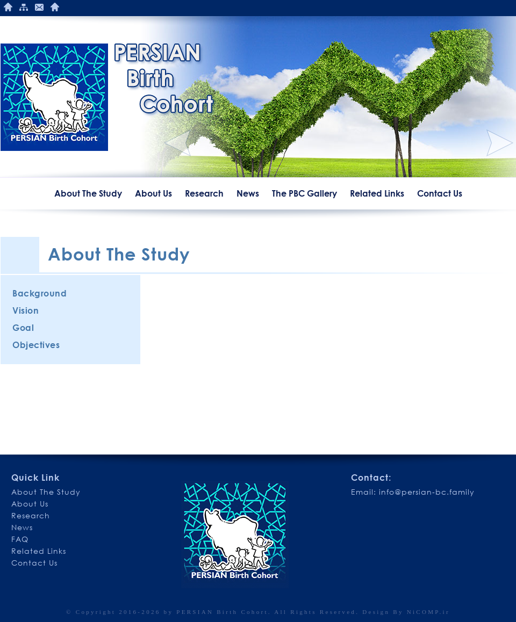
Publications (55, 7)
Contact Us (39, 7)
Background (39, 293)
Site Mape (23, 7)
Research (204, 193)
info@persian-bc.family (427, 491)
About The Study (88, 193)
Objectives (36, 344)
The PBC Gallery (304, 193)
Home (8, 7)
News (247, 193)
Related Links (377, 193)
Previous (177, 142)
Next (499, 142)
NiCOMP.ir (428, 612)
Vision (25, 310)
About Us (153, 193)
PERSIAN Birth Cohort (222, 612)
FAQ (19, 539)
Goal (23, 327)
